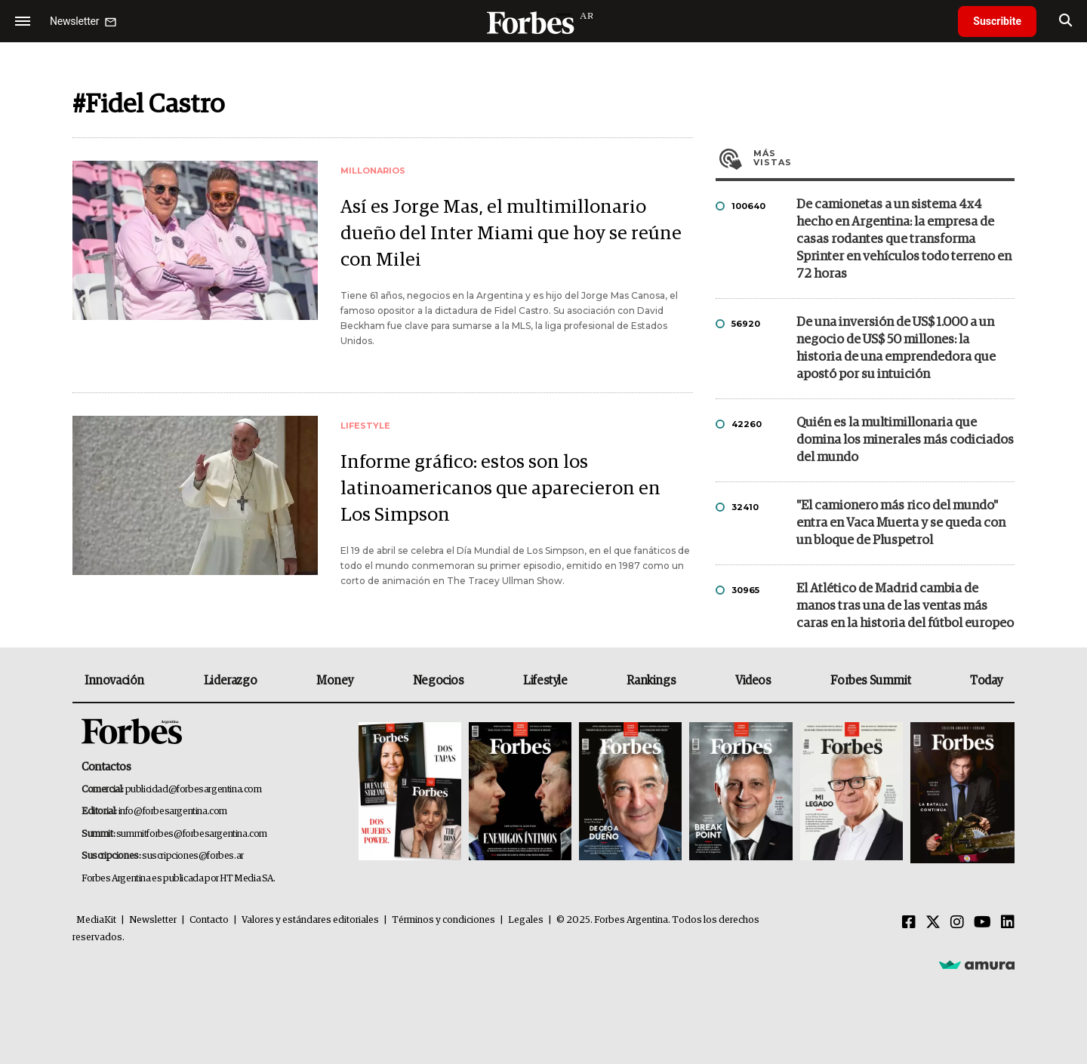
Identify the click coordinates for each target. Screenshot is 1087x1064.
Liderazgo (230, 681)
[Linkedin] (1008, 923)
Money (334, 681)
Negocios (438, 681)
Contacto (209, 920)
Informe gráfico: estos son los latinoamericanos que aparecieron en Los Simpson (500, 488)
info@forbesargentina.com (173, 811)
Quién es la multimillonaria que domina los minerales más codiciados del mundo (905, 440)
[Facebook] (909, 923)
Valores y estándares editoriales (310, 920)
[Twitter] (933, 923)
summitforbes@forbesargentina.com (191, 834)
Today (986, 681)
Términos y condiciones (443, 920)
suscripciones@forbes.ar (193, 856)
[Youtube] (982, 923)
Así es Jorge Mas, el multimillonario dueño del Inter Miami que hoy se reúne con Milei (511, 233)
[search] (1065, 21)
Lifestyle (545, 681)
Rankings (651, 681)
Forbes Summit (870, 681)
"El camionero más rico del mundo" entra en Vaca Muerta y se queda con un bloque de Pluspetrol (900, 523)
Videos (753, 681)
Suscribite (997, 21)
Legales (526, 920)
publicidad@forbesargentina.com (193, 790)
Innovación (114, 681)
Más (884, 158)
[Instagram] (957, 923)
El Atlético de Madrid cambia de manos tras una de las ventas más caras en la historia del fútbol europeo (905, 606)
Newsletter (153, 920)
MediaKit (96, 920)
